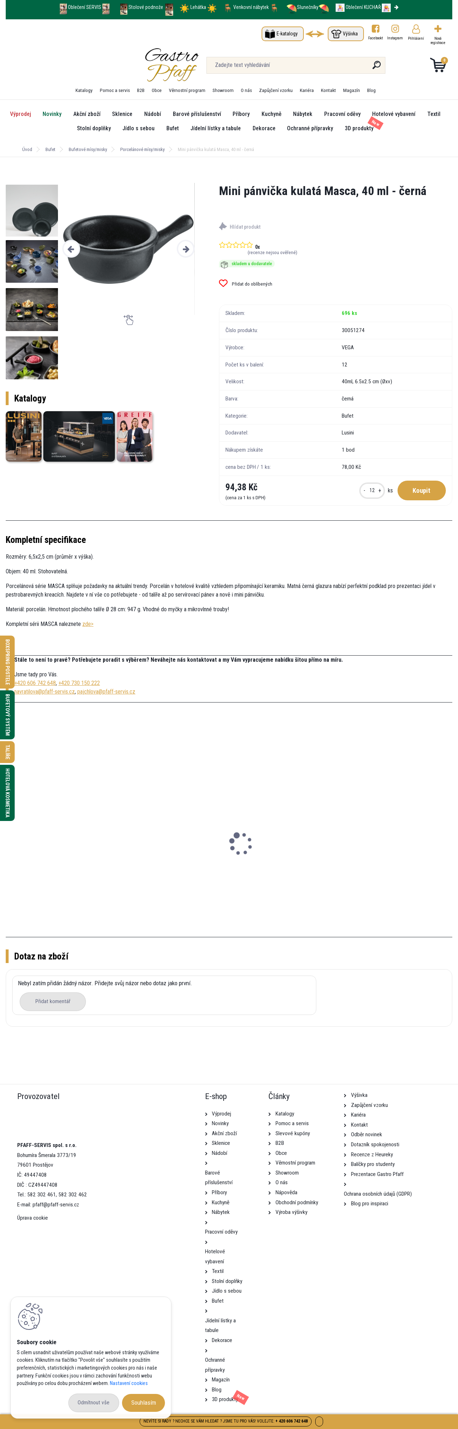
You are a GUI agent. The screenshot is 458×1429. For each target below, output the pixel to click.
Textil (433, 114)
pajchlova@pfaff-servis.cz (106, 691)
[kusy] (372, 490)
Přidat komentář (52, 1001)
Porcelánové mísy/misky (142, 149)
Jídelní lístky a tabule (215, 128)
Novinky (52, 114)
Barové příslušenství (197, 114)
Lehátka (198, 7)
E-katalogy (287, 34)
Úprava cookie (32, 1218)
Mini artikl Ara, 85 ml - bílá (156, 861)
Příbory (241, 114)
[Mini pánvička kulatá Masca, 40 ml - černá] (128, 249)
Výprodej (20, 114)
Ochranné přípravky (310, 128)
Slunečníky (302, 7)
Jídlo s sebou (138, 128)
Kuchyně (272, 114)
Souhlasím (143, 1402)
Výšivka (350, 34)
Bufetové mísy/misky (88, 149)
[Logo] (49, 65)
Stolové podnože (146, 7)
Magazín (351, 90)
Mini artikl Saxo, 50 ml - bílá (45, 861)
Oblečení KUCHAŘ (363, 7)
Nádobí (152, 114)
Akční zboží (87, 114)
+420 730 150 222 (79, 683)
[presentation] (71, 249)
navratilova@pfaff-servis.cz (44, 691)
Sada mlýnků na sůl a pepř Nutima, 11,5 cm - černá (285, 873)
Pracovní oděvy (342, 114)
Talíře (7, 752)
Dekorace (264, 128)
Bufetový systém (7, 715)
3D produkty (359, 128)
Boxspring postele (7, 662)
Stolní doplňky (94, 128)
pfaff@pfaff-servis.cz (56, 1204)
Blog (371, 90)
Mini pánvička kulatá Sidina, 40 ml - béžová (398, 865)
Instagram (395, 38)
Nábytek (302, 114)
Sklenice (122, 114)
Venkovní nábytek (251, 7)
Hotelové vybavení (393, 114)
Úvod (27, 149)
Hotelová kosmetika (7, 792)
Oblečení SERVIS (84, 7)
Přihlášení (416, 38)
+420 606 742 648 (35, 683)
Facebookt (375, 38)
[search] (307, 68)
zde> (87, 624)
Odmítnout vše (93, 1402)
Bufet (172, 128)
